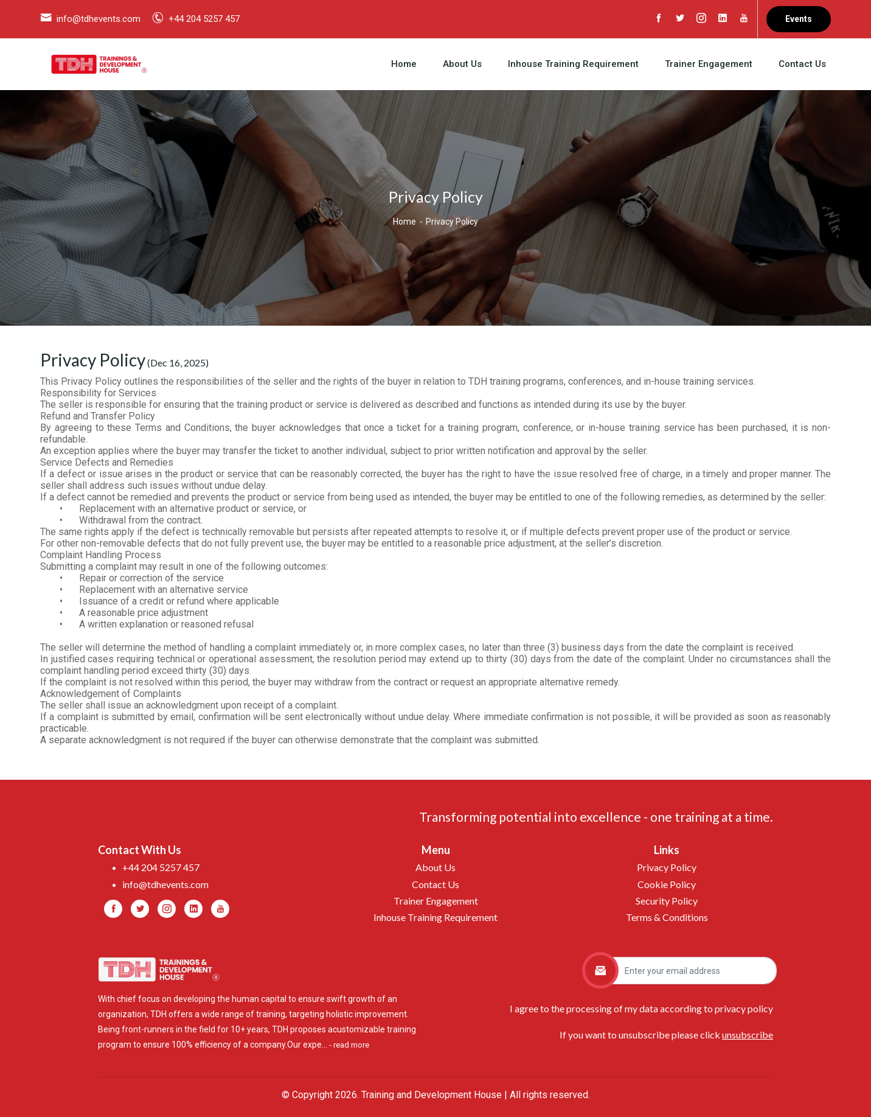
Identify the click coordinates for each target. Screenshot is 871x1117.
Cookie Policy (666, 884)
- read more (349, 1044)
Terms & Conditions (667, 917)
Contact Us (802, 63)
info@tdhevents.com (99, 18)
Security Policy (667, 900)
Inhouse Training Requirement (573, 63)
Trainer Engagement (708, 63)
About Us (462, 63)
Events (798, 19)
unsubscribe (747, 1034)
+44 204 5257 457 (204, 18)
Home (404, 63)
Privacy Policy (666, 867)
